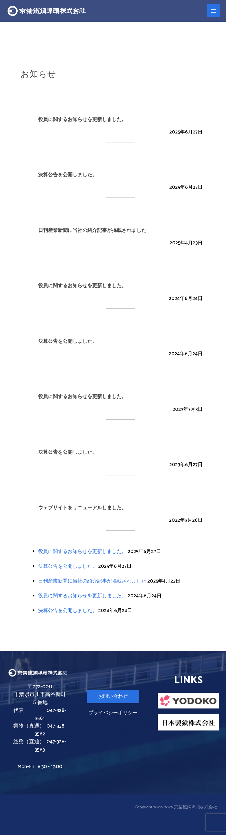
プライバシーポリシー (113, 713)
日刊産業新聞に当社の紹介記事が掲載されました (92, 581)
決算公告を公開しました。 (67, 566)
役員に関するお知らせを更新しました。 (82, 551)
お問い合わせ (113, 696)
